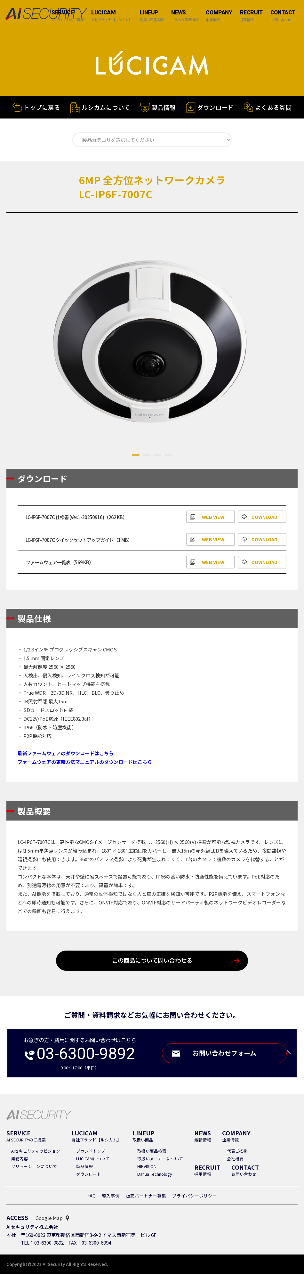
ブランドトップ (90, 1152)
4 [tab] (168, 456)
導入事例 (111, 1197)
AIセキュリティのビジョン (35, 1152)
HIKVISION (146, 1168)
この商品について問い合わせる (152, 961)
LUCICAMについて (92, 1160)
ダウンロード (215, 110)
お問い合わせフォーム (238, 1054)
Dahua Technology (154, 1175)
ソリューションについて (34, 1168)
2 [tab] (146, 456)
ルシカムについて (106, 108)
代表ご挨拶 (237, 1152)
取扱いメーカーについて (160, 1160)
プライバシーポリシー (194, 1197)
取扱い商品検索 (151, 1152)
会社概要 (235, 1160)
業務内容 (19, 1160)
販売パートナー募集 (146, 1197)
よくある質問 (273, 110)
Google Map (49, 1219)
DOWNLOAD (264, 517)
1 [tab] (136, 456)
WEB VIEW (213, 517)
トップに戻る (42, 108)
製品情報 (163, 109)
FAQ (91, 1197)
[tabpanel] (152, 338)
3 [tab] (157, 456)
